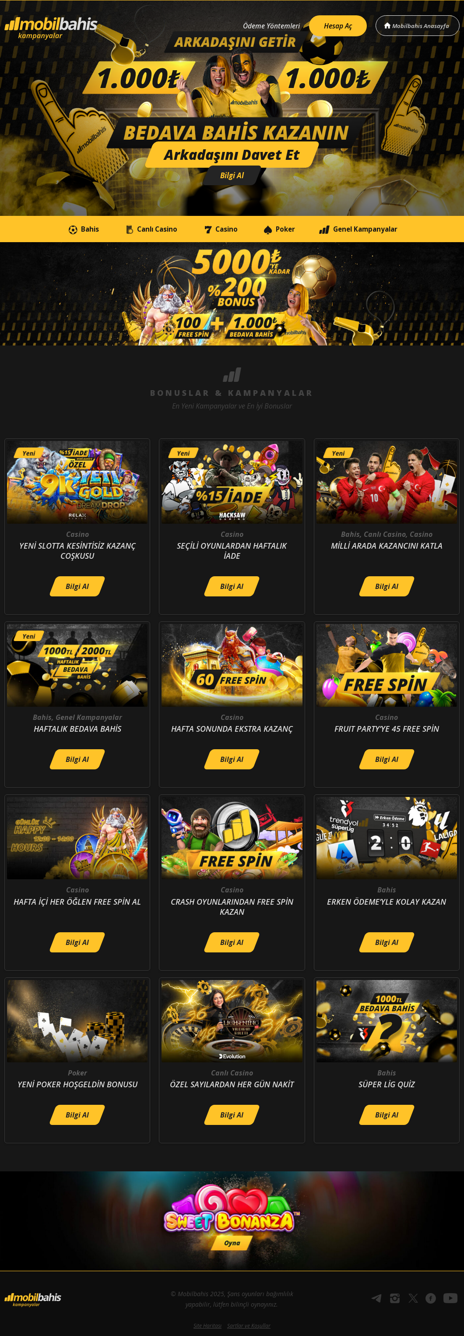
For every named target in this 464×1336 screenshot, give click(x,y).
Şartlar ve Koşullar (249, 1325)
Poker (283, 229)
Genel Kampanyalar (371, 229)
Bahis (67, 229)
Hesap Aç (335, 24)
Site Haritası (207, 1325)
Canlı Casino (142, 229)
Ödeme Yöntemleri (266, 25)
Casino (218, 229)
